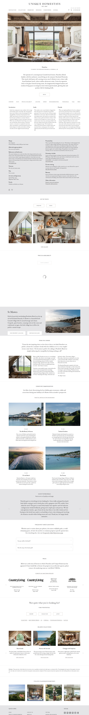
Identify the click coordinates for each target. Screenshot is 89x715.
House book (48, 160)
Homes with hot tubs (44, 648)
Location (37, 101)
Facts (17, 101)
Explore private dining (51, 169)
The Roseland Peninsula (43, 69)
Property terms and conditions (52, 182)
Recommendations (54, 101)
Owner (45, 101)
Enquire (39, 205)
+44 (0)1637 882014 (53, 568)
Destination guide (34, 333)
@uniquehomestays (48, 681)
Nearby (31, 614)
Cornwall (53, 69)
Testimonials (65, 101)
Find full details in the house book (44, 397)
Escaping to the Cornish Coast (35, 587)
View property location (16, 333)
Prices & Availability (27, 101)
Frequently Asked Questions (51, 533)
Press (79, 101)
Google (52, 496)
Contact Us (30, 712)
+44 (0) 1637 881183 (75, 8)
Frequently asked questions (51, 183)
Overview (11, 101)
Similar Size (45, 614)
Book (44, 94)
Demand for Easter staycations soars (72, 587)
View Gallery (44, 56)
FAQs (73, 101)
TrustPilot (45, 496)
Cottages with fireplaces (69, 648)
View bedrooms (12, 163)
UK (57, 69)
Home (10, 712)
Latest (58, 614)
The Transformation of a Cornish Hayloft (17, 587)
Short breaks (20, 648)
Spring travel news (54, 586)
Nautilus (44, 67)
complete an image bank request (44, 573)
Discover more (49, 161)
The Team (48, 712)
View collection (20, 657)
